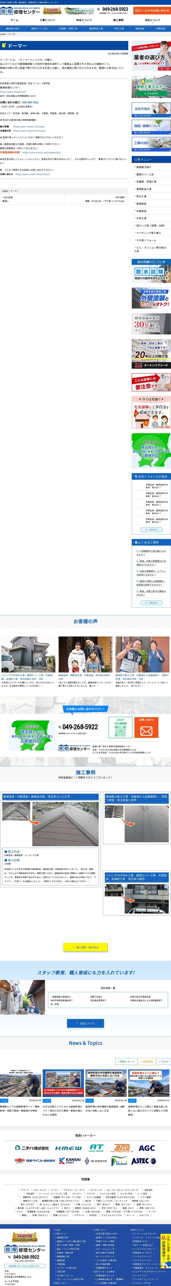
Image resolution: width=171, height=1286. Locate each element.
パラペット (79, 1215)
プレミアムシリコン (142, 1260)
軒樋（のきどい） (41, 1215)
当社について (152, 20)
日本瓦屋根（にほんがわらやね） (121, 1197)
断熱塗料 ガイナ (140, 1241)
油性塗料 (148, 1189)
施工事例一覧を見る (87, 947)
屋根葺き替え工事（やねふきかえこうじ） (61, 1200)
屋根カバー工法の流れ (106, 1237)
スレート (130, 1215)
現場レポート (126, 1061)
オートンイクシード (105, 1256)
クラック (25, 1189)
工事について (47, 20)
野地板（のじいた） (141, 1200)
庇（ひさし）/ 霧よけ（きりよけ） (55, 1204)
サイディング (96, 1189)
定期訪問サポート (104, 1268)
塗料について (137, 1230)
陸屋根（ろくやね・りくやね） (68, 1197)
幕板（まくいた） (124, 1204)
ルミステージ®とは (142, 1283)
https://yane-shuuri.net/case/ (29, 126)
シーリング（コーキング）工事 (53, 1193)
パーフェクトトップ (142, 1256)
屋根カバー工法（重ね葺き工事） (72, 1241)
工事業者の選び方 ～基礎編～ (110, 1279)
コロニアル (144, 1215)
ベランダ (91, 1193)
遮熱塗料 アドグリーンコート (146, 1264)
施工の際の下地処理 (105, 1253)
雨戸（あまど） (104, 1204)
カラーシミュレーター (106, 1249)
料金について (84, 20)
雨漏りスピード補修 (105, 1241)
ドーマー (153, 1211)
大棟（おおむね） (93, 1211)
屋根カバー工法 (39, 28)
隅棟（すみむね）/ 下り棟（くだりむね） (125, 1211)
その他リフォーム (146, 240)
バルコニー (77, 1193)
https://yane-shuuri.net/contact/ (32, 174)
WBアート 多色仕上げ (143, 1245)
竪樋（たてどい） (61, 1215)
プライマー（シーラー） (74, 1189)
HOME (58, 1230)
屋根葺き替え (13, 28)
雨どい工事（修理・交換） (151, 225)
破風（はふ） (129, 1207)
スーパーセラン (140, 1275)
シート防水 (142, 1193)
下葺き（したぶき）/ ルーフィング (112, 1200)
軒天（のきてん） (110, 1207)
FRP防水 (93, 1215)
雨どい (67, 1207)
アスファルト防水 (107, 1193)
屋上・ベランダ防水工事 (68, 1249)
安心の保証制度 (103, 1264)
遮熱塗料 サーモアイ (142, 1253)
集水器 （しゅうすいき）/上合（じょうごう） (39, 1207)
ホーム (14, 20)
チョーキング (40, 1189)
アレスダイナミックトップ (145, 1279)
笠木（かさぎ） (28, 1204)
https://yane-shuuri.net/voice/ (29, 130)
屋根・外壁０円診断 (105, 1245)
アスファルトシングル (111, 1215)
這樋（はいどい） (144, 1204)
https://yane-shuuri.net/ (13, 91)
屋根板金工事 (96, 28)
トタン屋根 (146, 1197)
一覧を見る (151, 529)
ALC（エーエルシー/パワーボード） (123, 1189)
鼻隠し (25, 1215)
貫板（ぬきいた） (148, 1207)
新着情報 (146, 1061)
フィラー (55, 1189)
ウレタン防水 (126, 1193)
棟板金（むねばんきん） (86, 1207)
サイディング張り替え (148, 233)
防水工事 (119, 28)
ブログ (163, 1061)
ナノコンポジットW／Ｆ (144, 1249)
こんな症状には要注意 (106, 1260)
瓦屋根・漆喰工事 (68, 28)
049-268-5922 (115, 9)
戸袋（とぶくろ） (84, 1204)
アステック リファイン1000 (146, 1237)
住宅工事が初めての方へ (107, 1234)
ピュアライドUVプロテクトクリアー (149, 1272)
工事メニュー (61, 1234)
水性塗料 (30, 1193)
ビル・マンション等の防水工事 (150, 249)
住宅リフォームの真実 (104, 1272)
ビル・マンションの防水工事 (70, 1279)
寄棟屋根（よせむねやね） (39, 1211)
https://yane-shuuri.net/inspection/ (41, 152)
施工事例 (118, 20)
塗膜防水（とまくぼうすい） (36, 1197)
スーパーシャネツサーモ (144, 1234)
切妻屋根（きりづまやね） (68, 1211)
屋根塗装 (140, 28)
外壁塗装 (160, 28)
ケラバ (20, 1211)
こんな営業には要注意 (106, 1283)
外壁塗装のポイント (105, 1275)
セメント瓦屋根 (94, 1197)
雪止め (88, 1200)
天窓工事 (141, 218)
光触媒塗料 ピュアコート (145, 1268)
